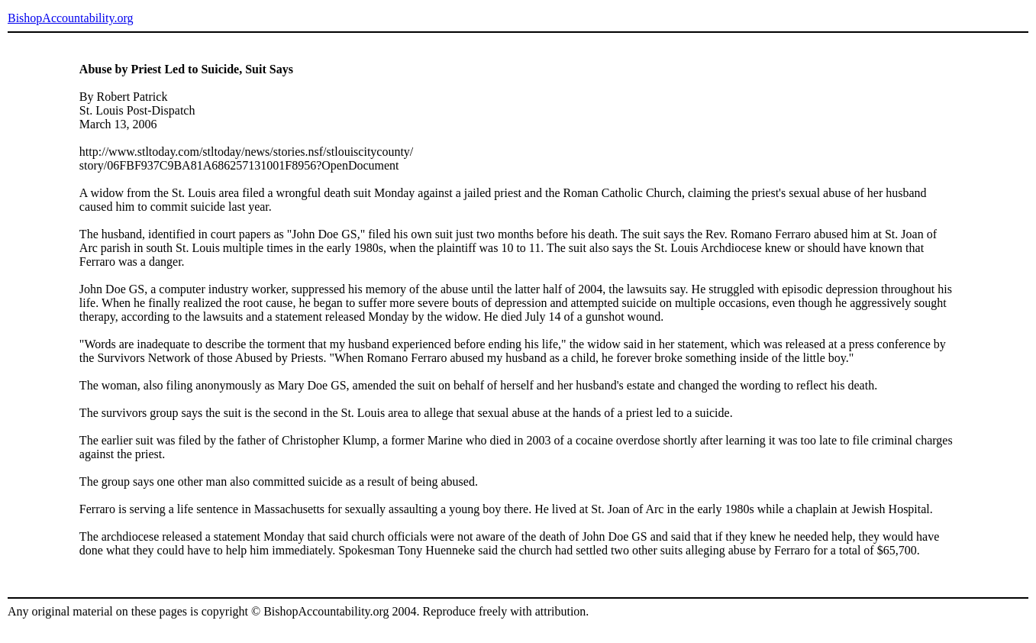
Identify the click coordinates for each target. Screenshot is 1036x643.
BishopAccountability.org (70, 17)
